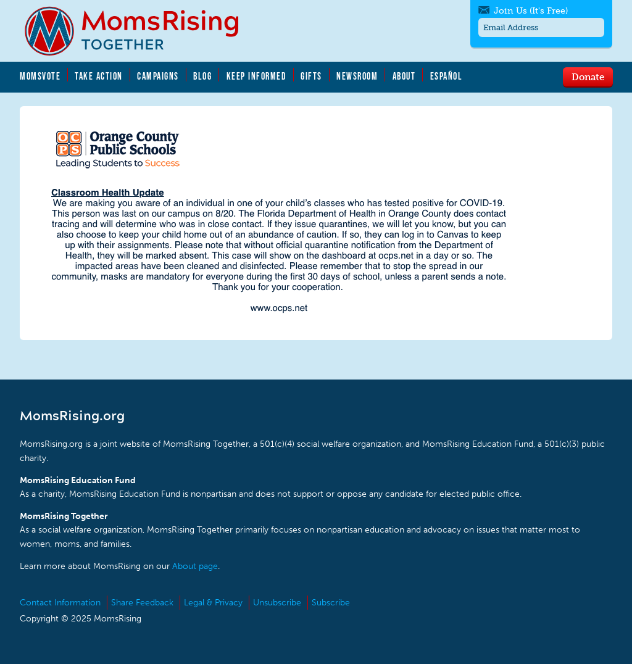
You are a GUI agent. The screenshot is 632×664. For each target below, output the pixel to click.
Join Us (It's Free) (531, 11)
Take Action (99, 75)
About (404, 75)
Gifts (311, 75)
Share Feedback (142, 602)
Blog (202, 75)
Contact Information (60, 602)
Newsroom (357, 75)
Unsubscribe (277, 602)
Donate (588, 76)
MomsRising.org (140, 31)
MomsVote (40, 75)
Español (446, 75)
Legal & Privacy (213, 602)
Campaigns (158, 75)
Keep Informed (257, 75)
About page (195, 566)
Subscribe (331, 602)
